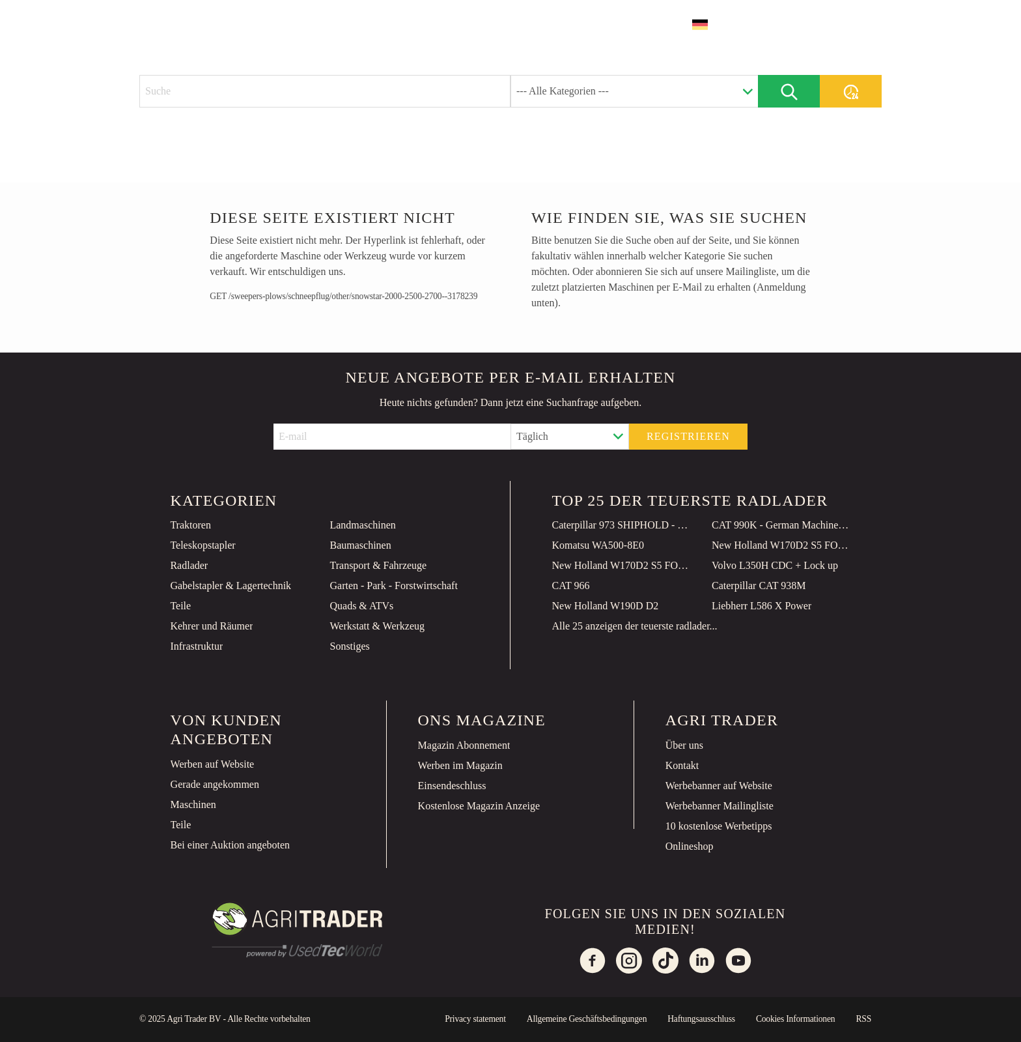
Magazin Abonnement (464, 745)
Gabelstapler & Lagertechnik (230, 585)
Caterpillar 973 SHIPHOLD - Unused (622, 524)
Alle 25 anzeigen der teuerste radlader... (635, 625)
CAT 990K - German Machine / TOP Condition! (781, 524)
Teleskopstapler (202, 545)
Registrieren (688, 436)
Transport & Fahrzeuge (378, 565)
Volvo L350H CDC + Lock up (775, 565)
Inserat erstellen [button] (807, 24)
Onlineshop (689, 846)
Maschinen (193, 804)
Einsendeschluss (452, 785)
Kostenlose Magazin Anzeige (479, 805)
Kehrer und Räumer (211, 625)
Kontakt (682, 765)
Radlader (189, 565)
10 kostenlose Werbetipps (718, 826)
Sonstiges (349, 646)
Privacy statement (475, 1019)
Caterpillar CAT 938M (759, 585)
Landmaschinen (362, 524)
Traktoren (190, 524)
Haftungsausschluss (701, 1019)
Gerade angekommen (215, 784)
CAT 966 (571, 585)
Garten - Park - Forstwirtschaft (393, 585)
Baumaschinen (360, 545)
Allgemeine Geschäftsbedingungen (587, 1019)
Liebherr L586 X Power (761, 605)
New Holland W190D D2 (605, 605)
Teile (180, 605)
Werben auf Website (213, 764)
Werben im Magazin (460, 765)
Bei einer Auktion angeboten (230, 844)
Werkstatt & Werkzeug (377, 625)
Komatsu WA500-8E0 (598, 545)
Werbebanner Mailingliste (719, 805)
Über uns (684, 745)
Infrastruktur (196, 646)
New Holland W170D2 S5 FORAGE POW (781, 545)
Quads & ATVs (361, 605)
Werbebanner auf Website (718, 785)
